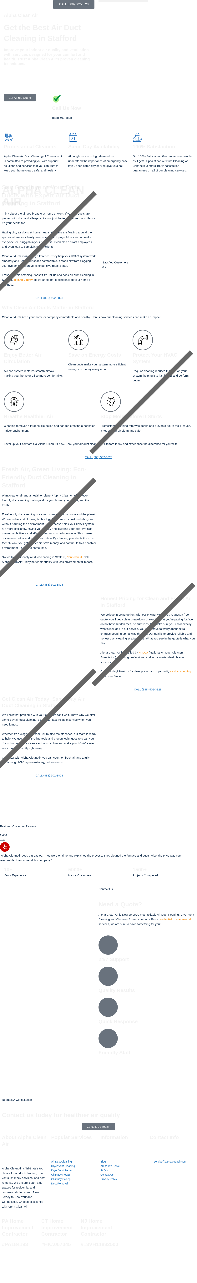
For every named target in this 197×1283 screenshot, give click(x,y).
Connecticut (75, 557)
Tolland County (24, 279)
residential (166, 919)
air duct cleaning (181, 671)
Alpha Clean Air (64, 1257)
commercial (185, 919)
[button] (123, 1)
